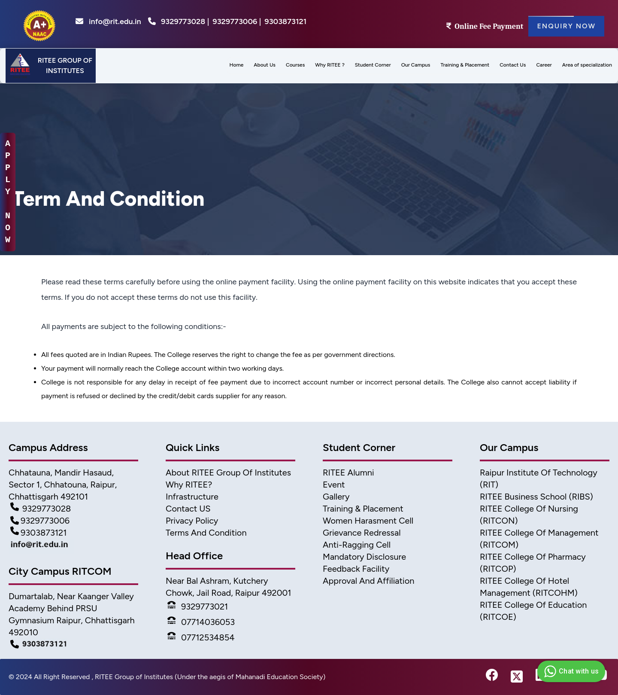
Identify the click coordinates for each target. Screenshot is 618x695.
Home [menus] (237, 65)
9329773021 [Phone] (197, 607)
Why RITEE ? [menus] (329, 65)
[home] (39, 24)
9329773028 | (185, 21)
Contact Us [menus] (513, 65)
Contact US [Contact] (188, 508)
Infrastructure (192, 496)
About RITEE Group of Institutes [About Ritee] (228, 472)
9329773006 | (236, 21)
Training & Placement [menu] (464, 65)
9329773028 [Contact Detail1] (40, 509)
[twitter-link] (517, 677)
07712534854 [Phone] (201, 637)
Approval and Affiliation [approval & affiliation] (368, 581)
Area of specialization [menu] (587, 65)
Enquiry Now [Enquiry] (566, 26)
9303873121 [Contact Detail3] (38, 533)
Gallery (336, 496)
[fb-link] (492, 677)
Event (334, 484)
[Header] (50, 65)
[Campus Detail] (73, 644)
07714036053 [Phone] (201, 622)
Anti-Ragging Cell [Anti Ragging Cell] (357, 545)
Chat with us (570, 671)
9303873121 (285, 21)
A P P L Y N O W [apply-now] (7, 192)
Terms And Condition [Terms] (206, 532)
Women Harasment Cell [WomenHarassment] (368, 520)
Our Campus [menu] (415, 65)
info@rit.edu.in (108, 21)
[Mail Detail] (73, 546)
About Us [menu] (265, 65)
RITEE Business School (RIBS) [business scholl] (536, 496)
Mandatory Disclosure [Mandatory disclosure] (364, 557)
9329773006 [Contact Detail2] (40, 520)
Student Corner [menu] (373, 65)
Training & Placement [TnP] (363, 508)
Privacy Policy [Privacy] (192, 520)
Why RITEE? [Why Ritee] (189, 484)
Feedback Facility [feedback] (356, 569)
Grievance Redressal (362, 532)
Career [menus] (543, 65)
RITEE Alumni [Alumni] (348, 472)
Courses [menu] (295, 65)
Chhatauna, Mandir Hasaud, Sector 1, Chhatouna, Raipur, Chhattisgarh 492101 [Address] (63, 484)
